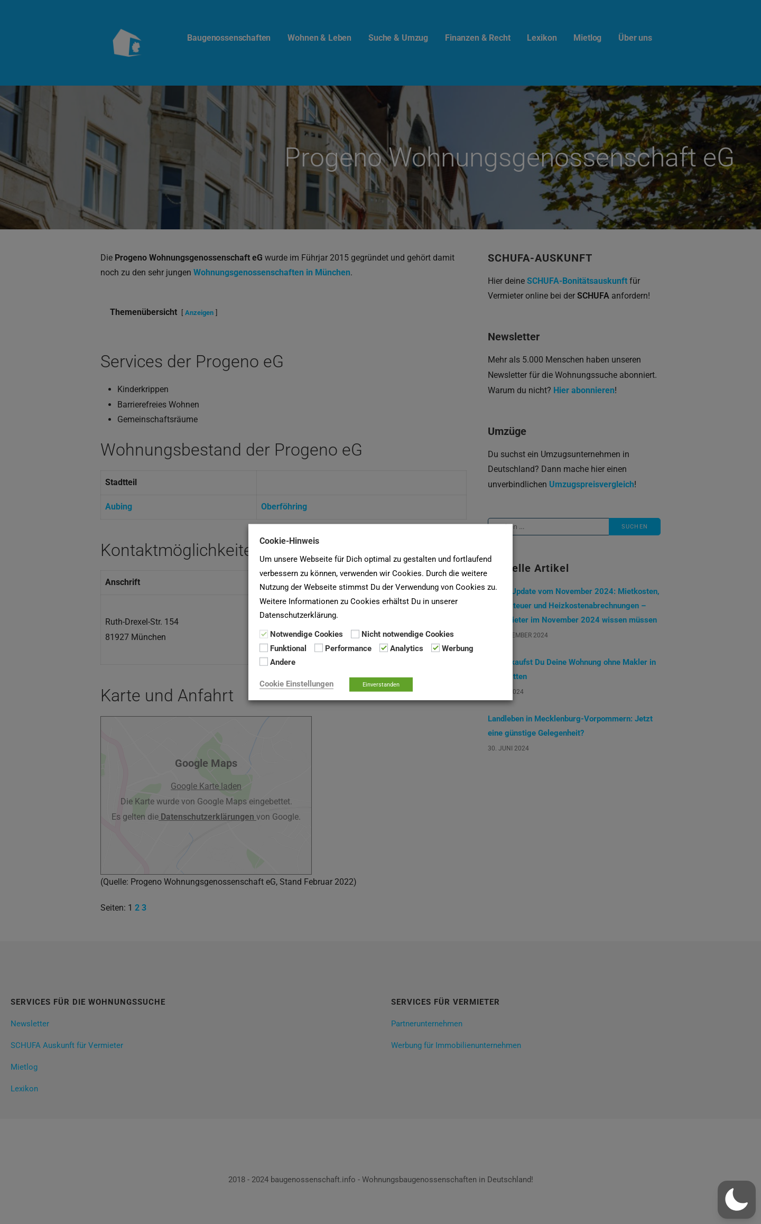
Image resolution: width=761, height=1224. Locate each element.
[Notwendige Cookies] (263, 633)
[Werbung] (435, 648)
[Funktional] (263, 648)
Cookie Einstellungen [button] (296, 683)
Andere (282, 662)
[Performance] (318, 648)
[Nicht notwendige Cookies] (355, 633)
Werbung (458, 648)
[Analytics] (383, 648)
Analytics (406, 648)
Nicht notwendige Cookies (407, 634)
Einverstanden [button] (381, 684)
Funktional (288, 648)
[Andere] (263, 661)
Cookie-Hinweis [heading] (289, 541)
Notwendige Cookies (306, 634)
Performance (348, 648)
